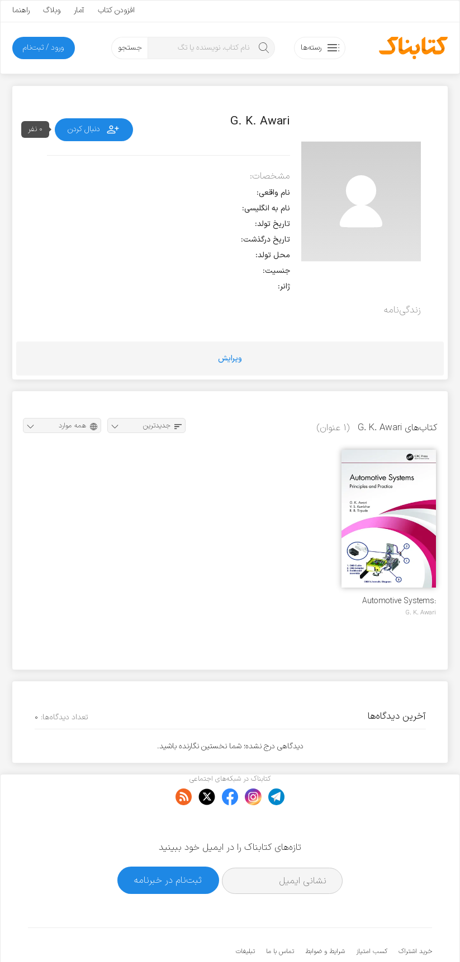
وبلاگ (51, 10)
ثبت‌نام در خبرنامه (168, 846)
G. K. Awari (420, 612)
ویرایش (230, 358)
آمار (79, 10)
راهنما (21, 10)
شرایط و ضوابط (325, 917)
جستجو (130, 48)
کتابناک (373, 935)
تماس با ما (280, 917)
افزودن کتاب (116, 10)
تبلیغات (245, 917)
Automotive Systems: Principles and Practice (395, 601)
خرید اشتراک (415, 917)
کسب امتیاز (371, 917)
